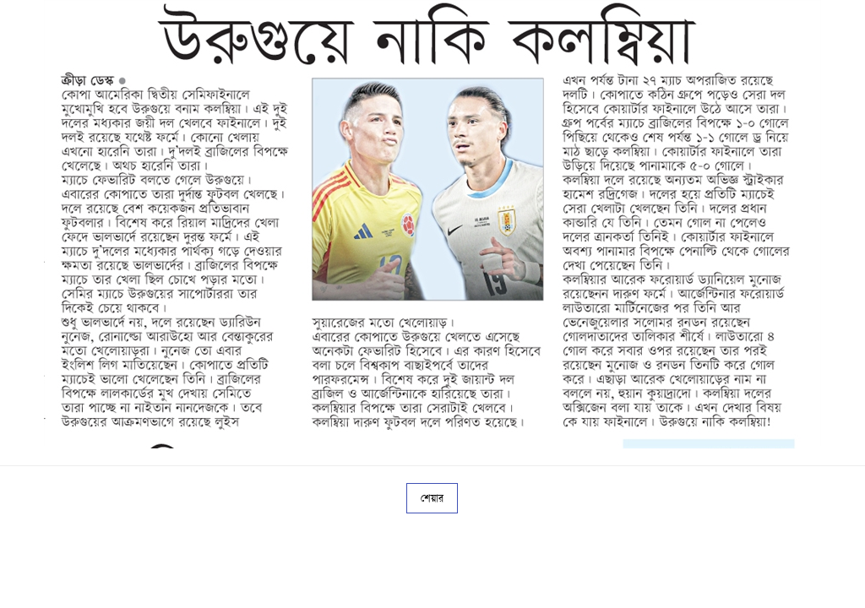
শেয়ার (432, 498)
